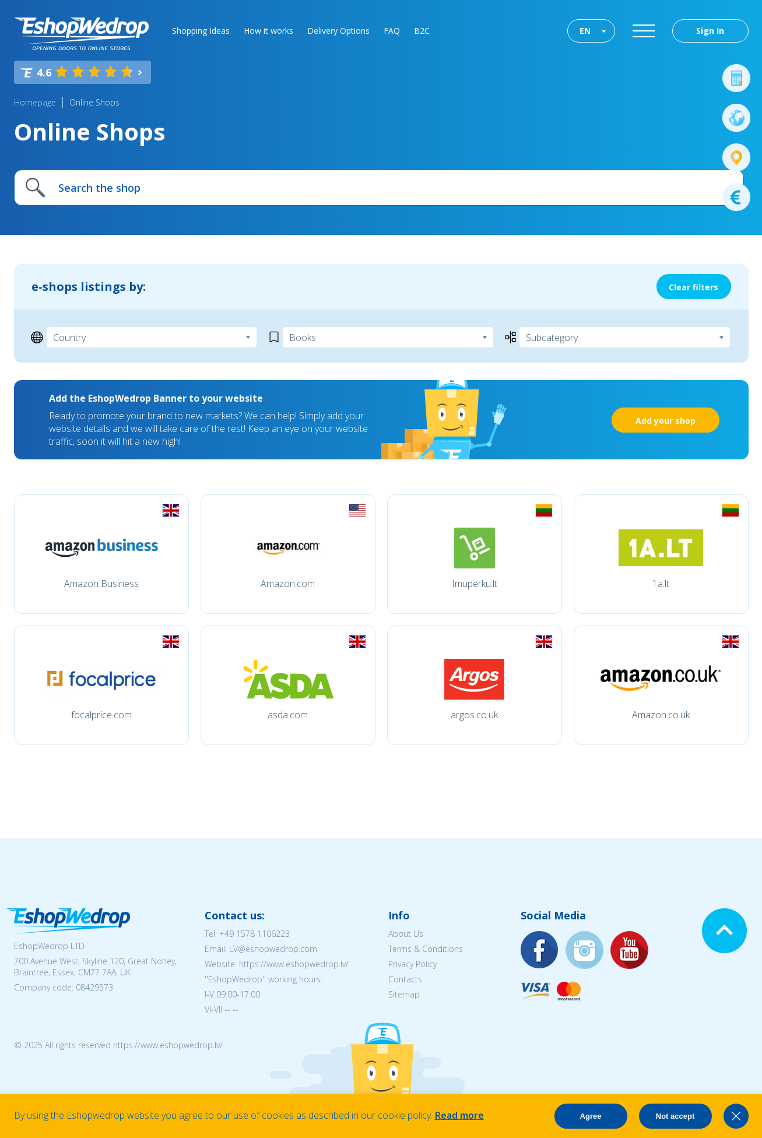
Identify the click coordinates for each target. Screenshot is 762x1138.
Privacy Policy (412, 964)
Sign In (710, 30)
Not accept (675, 1116)
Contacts (405, 979)
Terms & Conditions (425, 948)
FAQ (392, 30)
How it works (268, 30)
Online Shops (94, 102)
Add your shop (665, 420)
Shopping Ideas (201, 30)
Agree (591, 1116)
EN (585, 30)
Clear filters (693, 287)
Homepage (35, 102)
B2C (422, 30)
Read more (459, 1115)
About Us (405, 933)
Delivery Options (338, 30)
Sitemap (404, 994)
